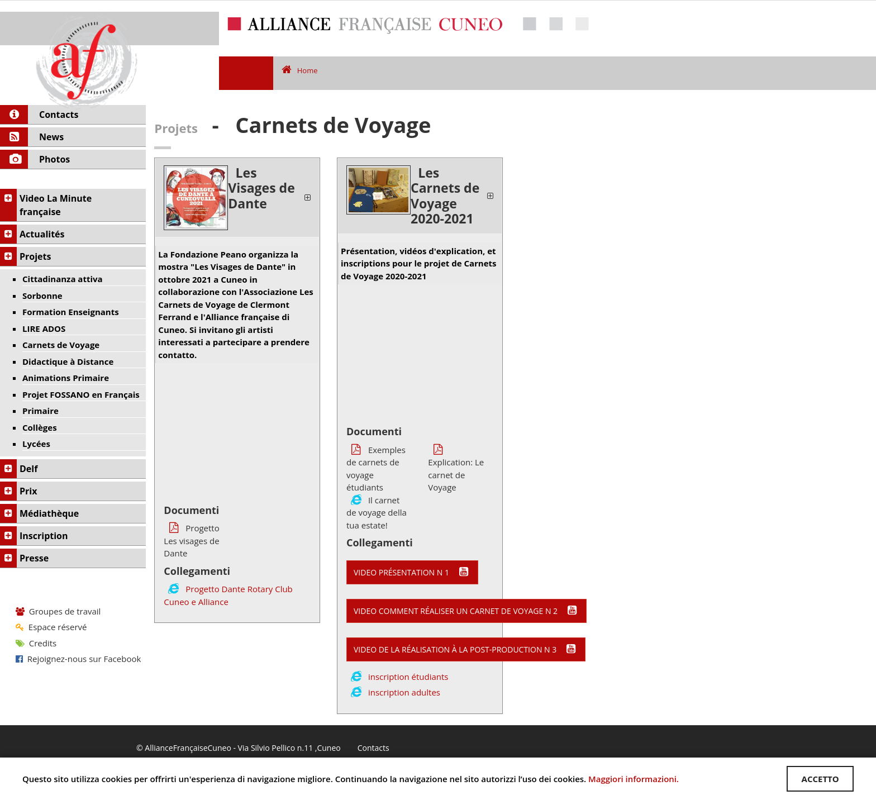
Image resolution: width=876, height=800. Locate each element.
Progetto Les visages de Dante (191, 540)
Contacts (373, 748)
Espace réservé (51, 626)
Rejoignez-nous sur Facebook (78, 658)
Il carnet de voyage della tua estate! (376, 512)
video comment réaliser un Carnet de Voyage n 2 (466, 610)
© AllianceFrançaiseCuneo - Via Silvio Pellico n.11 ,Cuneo (238, 748)
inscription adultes (404, 692)
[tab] (237, 197)
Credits (36, 643)
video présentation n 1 (412, 572)
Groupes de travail (58, 611)
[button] (237, 197)
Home (300, 70)
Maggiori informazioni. (633, 778)
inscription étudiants (408, 676)
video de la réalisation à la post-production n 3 (466, 649)
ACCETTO (820, 778)
